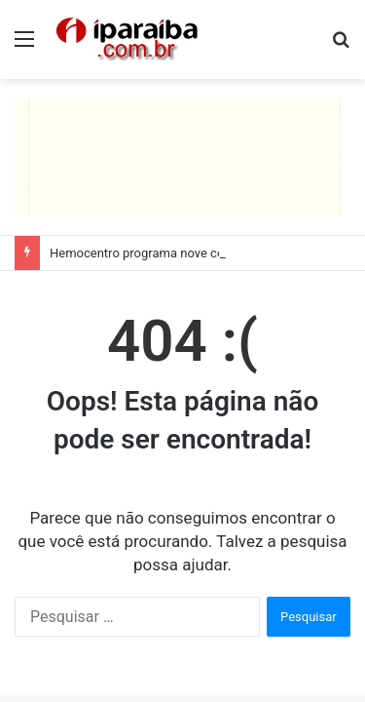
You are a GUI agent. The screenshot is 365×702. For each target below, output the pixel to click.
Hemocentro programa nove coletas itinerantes (182, 253)
